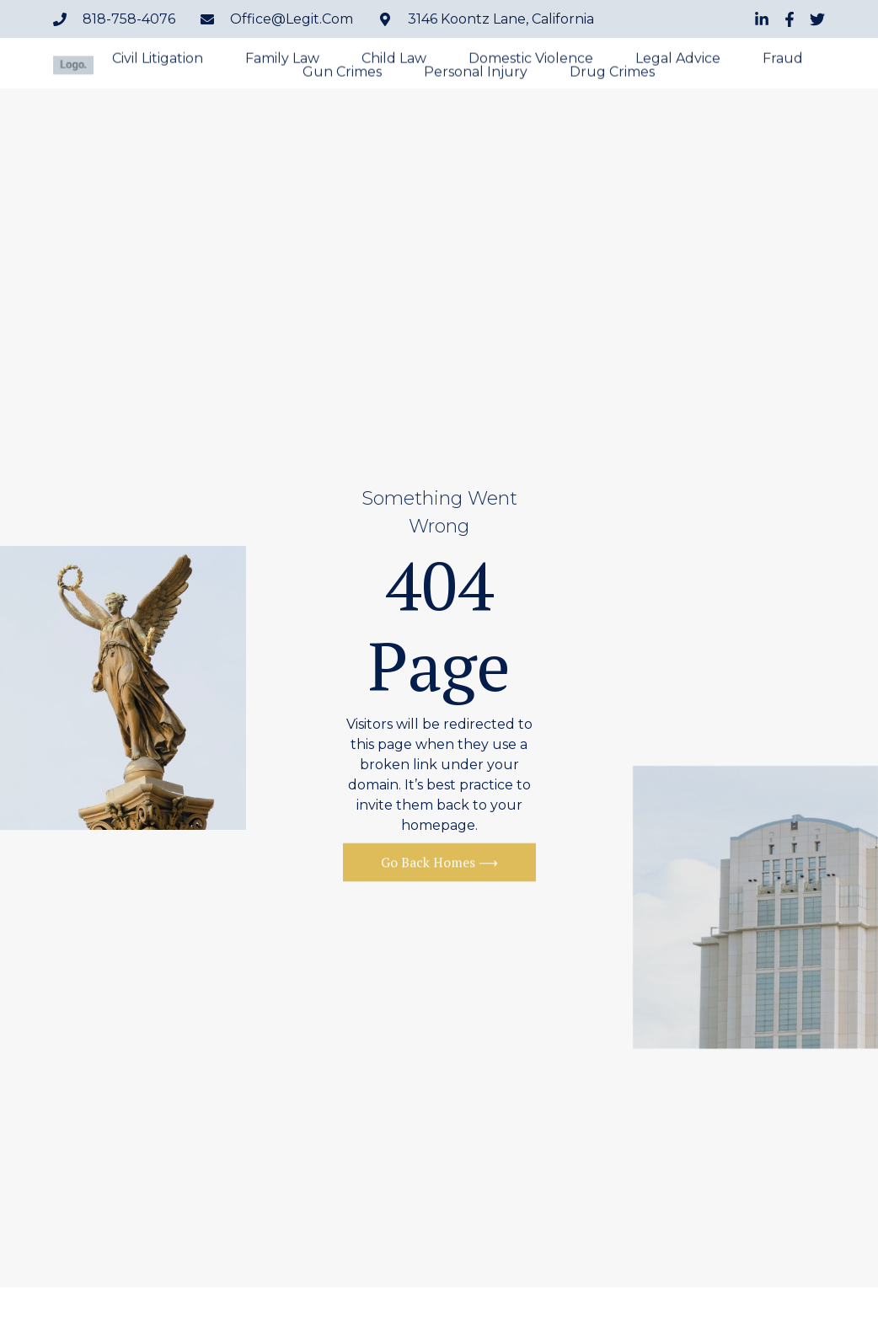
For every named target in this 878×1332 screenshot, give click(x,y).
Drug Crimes (612, 74)
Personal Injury (475, 74)
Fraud (783, 60)
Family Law (282, 60)
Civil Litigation (157, 60)
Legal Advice (677, 60)
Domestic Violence (530, 60)
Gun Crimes (342, 74)
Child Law (393, 60)
